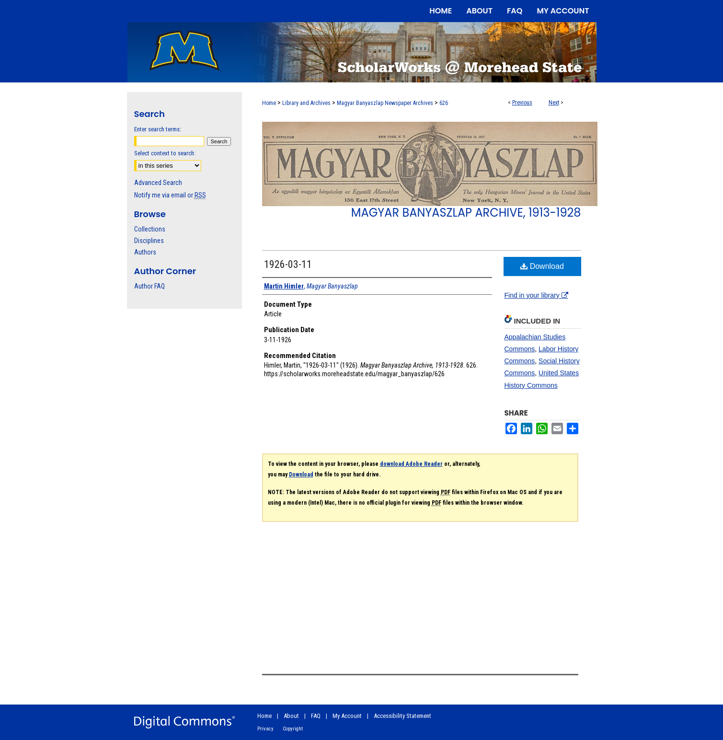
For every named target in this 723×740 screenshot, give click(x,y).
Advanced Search (158, 182)
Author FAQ (149, 286)
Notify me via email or (170, 195)
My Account (347, 715)
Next (554, 102)
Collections (149, 229)
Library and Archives (306, 103)
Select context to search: (164, 153)
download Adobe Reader (411, 464)
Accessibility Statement (402, 715)
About (291, 715)
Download (542, 266)
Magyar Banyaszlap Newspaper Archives (385, 103)
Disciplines (149, 240)
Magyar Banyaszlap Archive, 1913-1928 (466, 212)
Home (269, 103)
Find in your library (536, 295)
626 (443, 103)
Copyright (293, 729)
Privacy (265, 729)
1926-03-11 (288, 264)
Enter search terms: (157, 129)
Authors (145, 252)
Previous (522, 102)
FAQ (316, 715)
